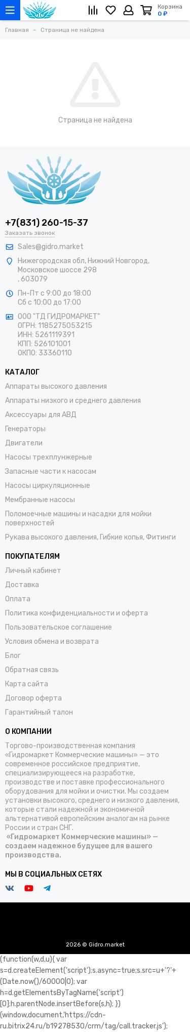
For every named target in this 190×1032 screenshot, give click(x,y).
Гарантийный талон (39, 712)
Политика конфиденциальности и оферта (76, 613)
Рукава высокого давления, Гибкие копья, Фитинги (90, 537)
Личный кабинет (33, 570)
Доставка (22, 585)
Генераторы (25, 429)
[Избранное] (111, 10)
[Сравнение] (93, 10)
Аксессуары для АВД (41, 414)
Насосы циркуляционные (47, 485)
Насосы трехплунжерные (48, 457)
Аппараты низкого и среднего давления (73, 400)
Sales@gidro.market (51, 246)
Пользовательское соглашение (58, 627)
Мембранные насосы (40, 500)
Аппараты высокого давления (56, 386)
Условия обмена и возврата (52, 641)
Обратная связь (32, 670)
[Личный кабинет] (128, 10)
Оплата (17, 599)
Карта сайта (26, 684)
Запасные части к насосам (50, 471)
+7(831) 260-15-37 (46, 222)
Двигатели (24, 443)
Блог (13, 655)
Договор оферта (33, 698)
